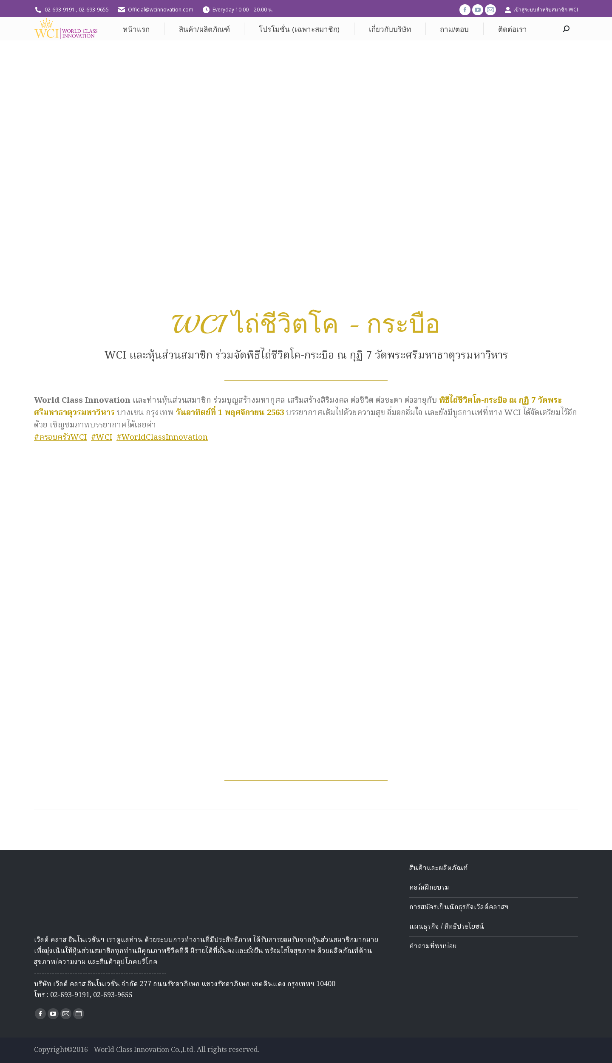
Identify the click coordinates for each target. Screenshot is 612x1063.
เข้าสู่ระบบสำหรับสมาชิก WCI (541, 10)
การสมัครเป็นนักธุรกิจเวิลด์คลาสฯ (459, 907)
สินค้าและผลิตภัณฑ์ (438, 868)
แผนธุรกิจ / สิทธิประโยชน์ (446, 927)
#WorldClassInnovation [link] (162, 437)
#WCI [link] (101, 437)
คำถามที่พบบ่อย (432, 946)
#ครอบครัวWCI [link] (60, 437)
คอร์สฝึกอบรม (429, 887)
